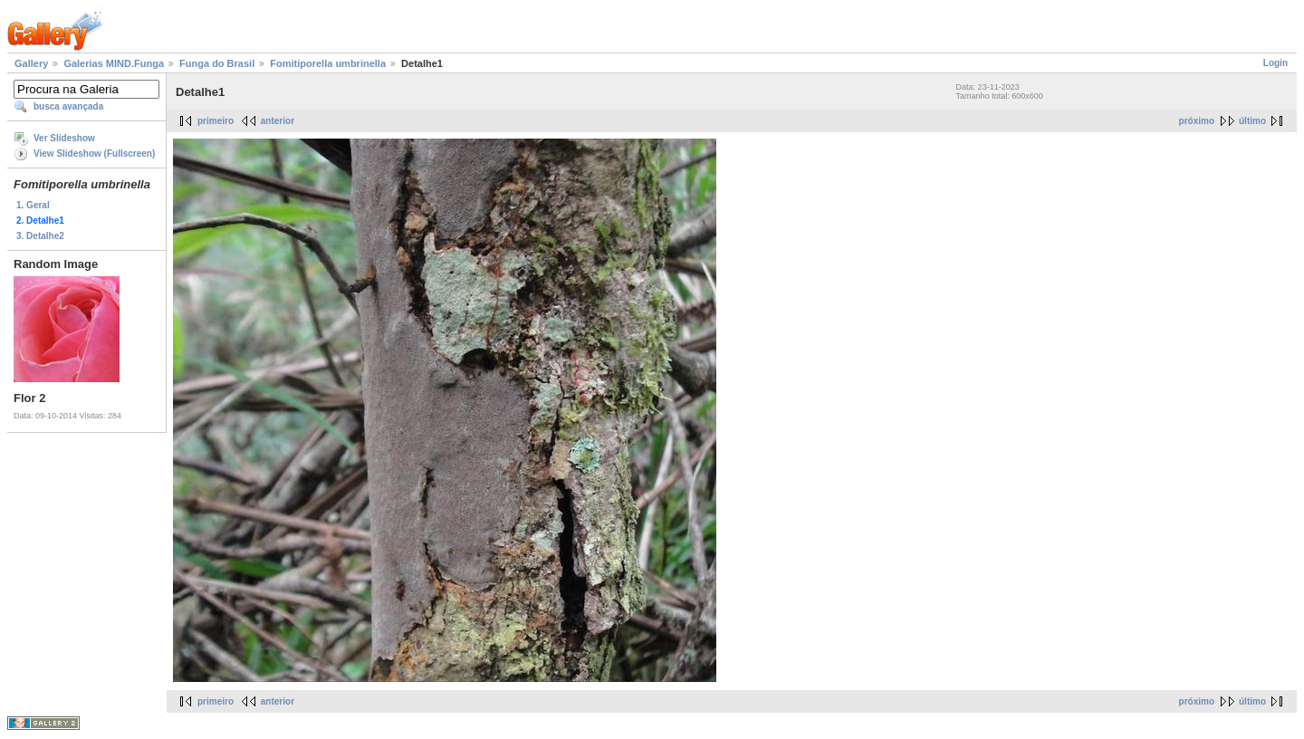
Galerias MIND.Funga (113, 63)
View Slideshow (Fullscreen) (94, 153)
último (1252, 121)
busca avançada (68, 106)
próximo (1196, 121)
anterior (277, 121)
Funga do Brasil (216, 63)
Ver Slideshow (64, 138)
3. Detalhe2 (40, 236)
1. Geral (33, 205)
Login (1275, 63)
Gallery (31, 63)
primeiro (215, 121)
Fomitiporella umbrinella (328, 63)
